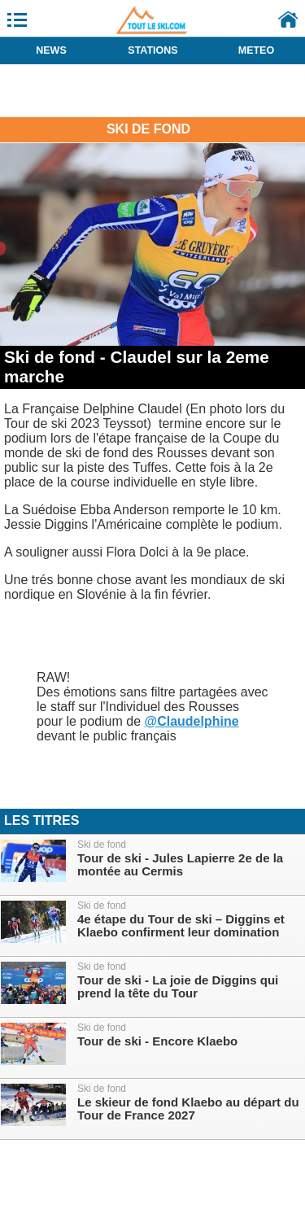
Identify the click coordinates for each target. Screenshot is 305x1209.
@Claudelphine (192, 721)
